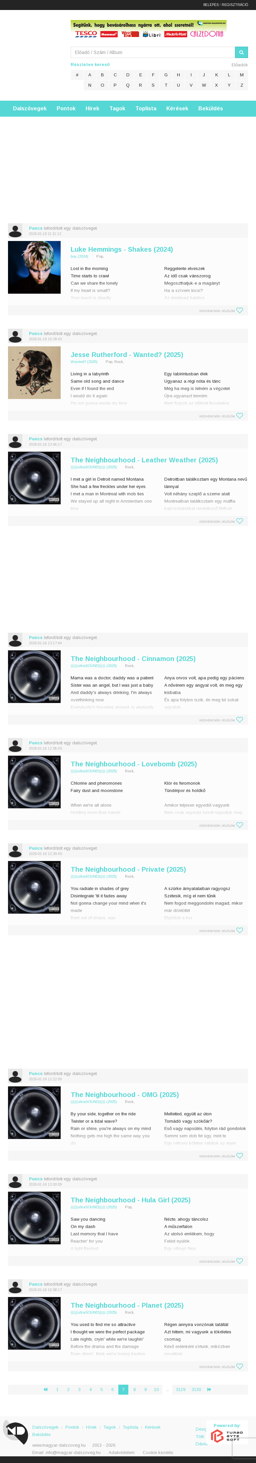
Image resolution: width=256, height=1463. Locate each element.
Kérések (177, 108)
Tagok (117, 108)
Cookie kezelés (158, 1452)
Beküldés (210, 108)
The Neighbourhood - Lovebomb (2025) (134, 764)
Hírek (92, 108)
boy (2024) (79, 256)
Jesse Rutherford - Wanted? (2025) (127, 354)
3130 (196, 1389)
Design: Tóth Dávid (201, 1433)
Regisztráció (235, 5)
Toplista (145, 108)
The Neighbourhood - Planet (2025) (127, 1305)
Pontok (66, 108)
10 (156, 1389)
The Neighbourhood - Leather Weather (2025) (144, 460)
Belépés (211, 5)
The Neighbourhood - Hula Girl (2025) (131, 1200)
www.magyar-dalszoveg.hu (59, 1445)
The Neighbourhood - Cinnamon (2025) (133, 658)
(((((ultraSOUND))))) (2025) (94, 467)
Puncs (36, 228)
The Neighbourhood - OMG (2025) (125, 1094)
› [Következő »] (212, 1389)
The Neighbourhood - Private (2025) (128, 869)
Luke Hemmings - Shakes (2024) (122, 249)
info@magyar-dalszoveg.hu (73, 1452)
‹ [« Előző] (48, 1389)
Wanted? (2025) (84, 362)
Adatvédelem (122, 1452)
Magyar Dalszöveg (34, 53)
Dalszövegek (30, 108)
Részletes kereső (90, 64)
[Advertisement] (128, 163)
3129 (180, 1389)
